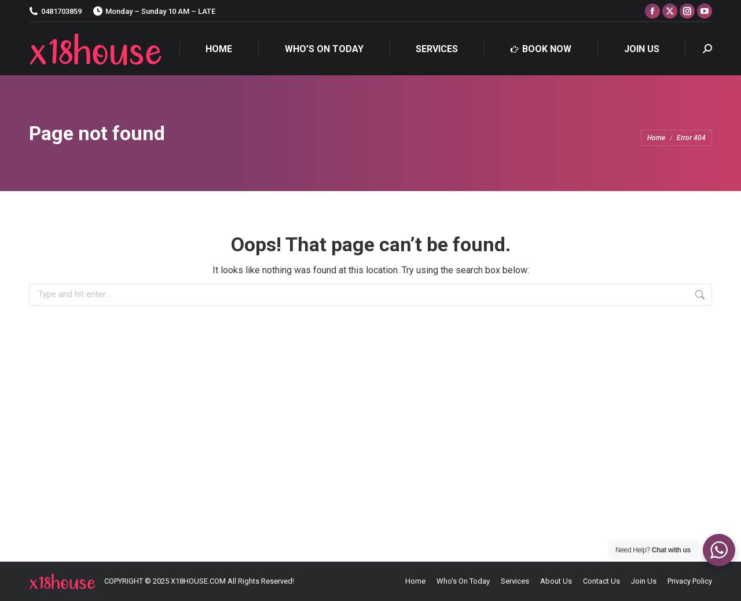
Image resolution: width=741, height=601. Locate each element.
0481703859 (55, 11)
